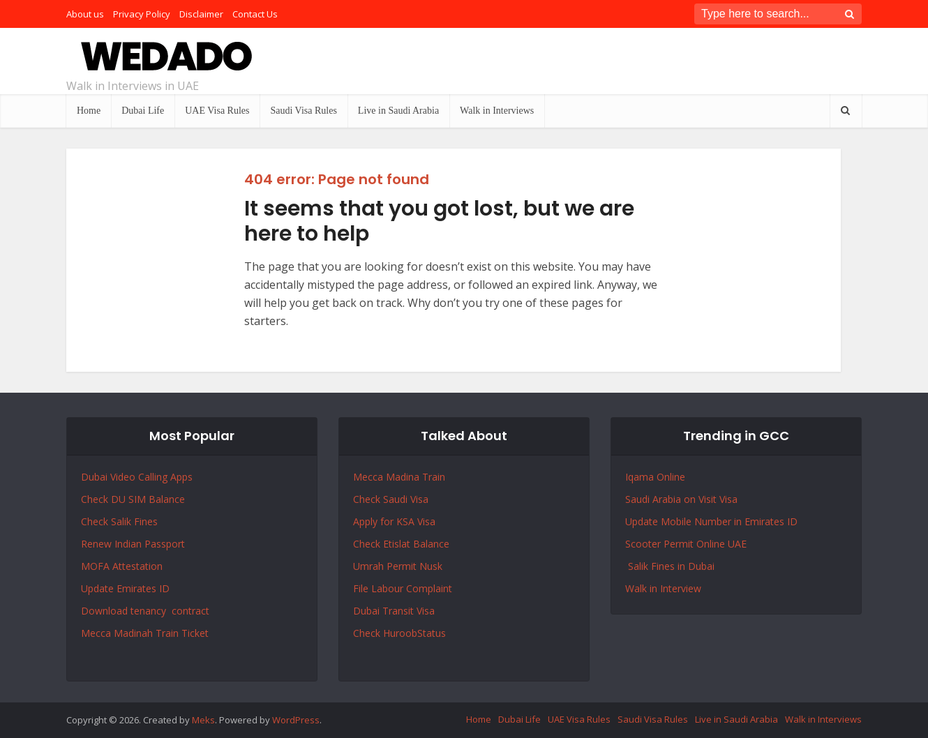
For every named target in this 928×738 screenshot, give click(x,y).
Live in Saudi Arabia (398, 110)
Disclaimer (201, 14)
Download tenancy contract (146, 610)
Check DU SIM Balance (133, 499)
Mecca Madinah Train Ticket (145, 633)
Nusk (430, 566)
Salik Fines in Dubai (669, 566)
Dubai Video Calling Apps (137, 476)
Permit (403, 566)
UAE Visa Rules (217, 110)
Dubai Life (142, 110)
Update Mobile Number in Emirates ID (711, 521)
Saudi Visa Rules (303, 110)
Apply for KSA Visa (394, 521)
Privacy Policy (141, 14)
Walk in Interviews (497, 110)
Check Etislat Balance (401, 543)
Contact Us (255, 14)
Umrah (370, 566)
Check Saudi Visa (390, 499)
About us (85, 14)
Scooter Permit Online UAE (686, 543)
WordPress (296, 720)
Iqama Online (655, 476)
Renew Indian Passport (133, 543)
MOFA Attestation (122, 566)
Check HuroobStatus (399, 633)
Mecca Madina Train (399, 476)
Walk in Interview (663, 588)
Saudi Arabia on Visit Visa (681, 499)
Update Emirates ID (125, 588)
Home (88, 110)
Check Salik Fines (119, 521)
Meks (203, 720)
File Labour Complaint (402, 588)
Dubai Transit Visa (394, 610)
